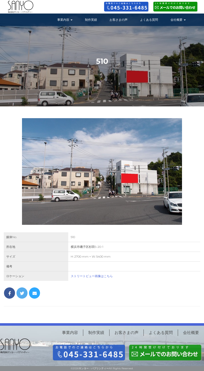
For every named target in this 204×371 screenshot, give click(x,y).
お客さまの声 (119, 20)
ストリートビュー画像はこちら (92, 276)
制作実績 (91, 20)
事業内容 (64, 20)
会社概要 (178, 20)
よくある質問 (149, 20)
